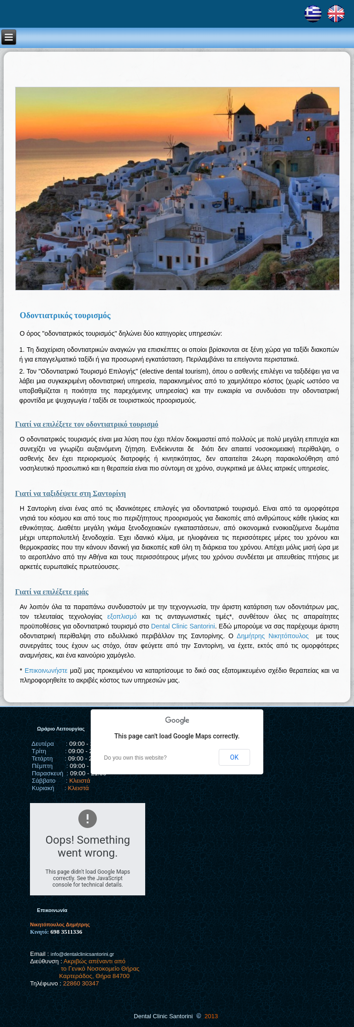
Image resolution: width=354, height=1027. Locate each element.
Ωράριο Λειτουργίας (60, 728)
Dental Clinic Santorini (183, 626)
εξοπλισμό (122, 616)
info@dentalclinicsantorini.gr (82, 954)
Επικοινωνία (52, 910)
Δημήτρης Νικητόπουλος (273, 636)
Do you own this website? (135, 758)
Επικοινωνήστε (45, 670)
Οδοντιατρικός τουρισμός (65, 315)
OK (234, 757)
